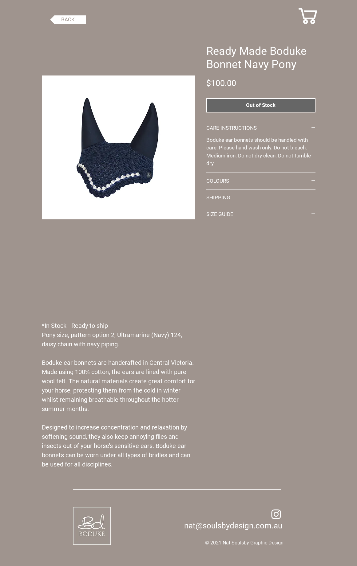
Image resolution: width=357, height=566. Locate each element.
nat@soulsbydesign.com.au (233, 525)
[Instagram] (276, 514)
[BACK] (68, 19)
